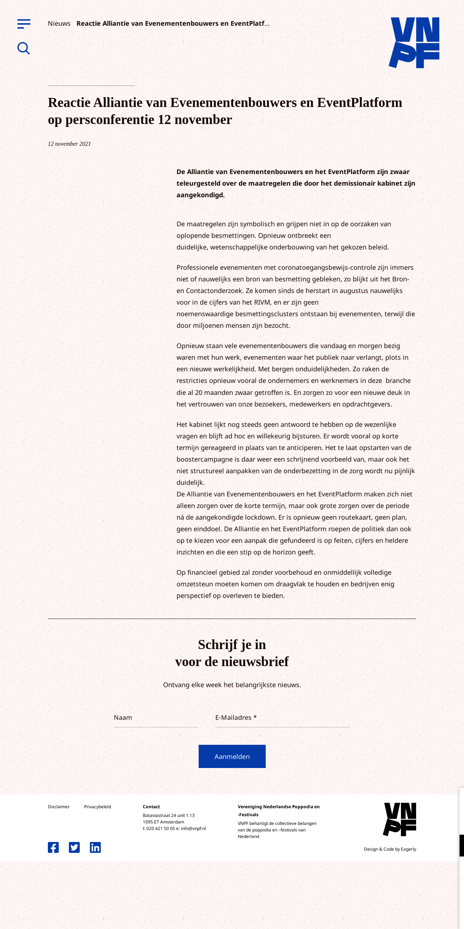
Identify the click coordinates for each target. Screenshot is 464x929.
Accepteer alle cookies (402, 894)
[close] (453, 801)
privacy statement (428, 822)
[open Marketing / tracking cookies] (452, 868)
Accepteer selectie (402, 915)
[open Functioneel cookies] (452, 846)
